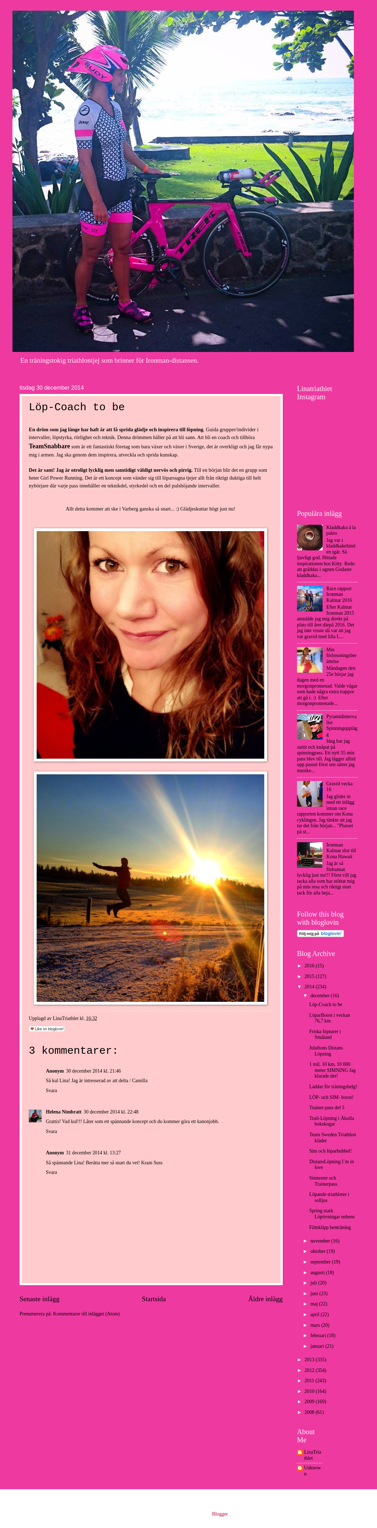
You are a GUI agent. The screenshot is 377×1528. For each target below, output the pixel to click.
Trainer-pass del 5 (326, 1107)
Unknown (312, 1470)
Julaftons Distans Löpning (326, 1051)
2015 (309, 976)
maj (314, 1304)
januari (317, 1346)
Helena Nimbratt (63, 1112)
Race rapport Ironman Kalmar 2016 (339, 594)
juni (314, 1293)
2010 (309, 1391)
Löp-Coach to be (325, 1004)
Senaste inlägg (39, 1299)
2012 (309, 1370)
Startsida (154, 1299)
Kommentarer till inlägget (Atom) (86, 1313)
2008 (309, 1412)
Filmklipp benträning (330, 1227)
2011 (309, 1380)
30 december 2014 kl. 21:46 (93, 1071)
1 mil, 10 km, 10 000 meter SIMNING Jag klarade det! (332, 1070)
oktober (318, 1251)
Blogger (220, 1514)
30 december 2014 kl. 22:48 (111, 1112)
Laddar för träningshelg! (333, 1086)
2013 (309, 1359)
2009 (309, 1401)
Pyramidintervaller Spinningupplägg (341, 725)
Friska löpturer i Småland (325, 1034)
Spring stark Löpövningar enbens (332, 1213)
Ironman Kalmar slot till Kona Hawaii (341, 850)
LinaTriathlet (312, 1455)
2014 (309, 986)
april (315, 1314)
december (320, 995)
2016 (309, 965)
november (320, 1241)
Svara (51, 1090)
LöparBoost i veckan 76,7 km (329, 1018)
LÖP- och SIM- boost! (331, 1097)
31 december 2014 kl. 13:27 (93, 1152)
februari (318, 1335)
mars (315, 1325)
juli (314, 1283)
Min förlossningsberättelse (341, 655)
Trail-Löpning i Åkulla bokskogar (331, 1121)
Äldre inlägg (265, 1299)
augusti (318, 1272)
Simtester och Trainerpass (323, 1181)
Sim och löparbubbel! (330, 1151)
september (321, 1262)
